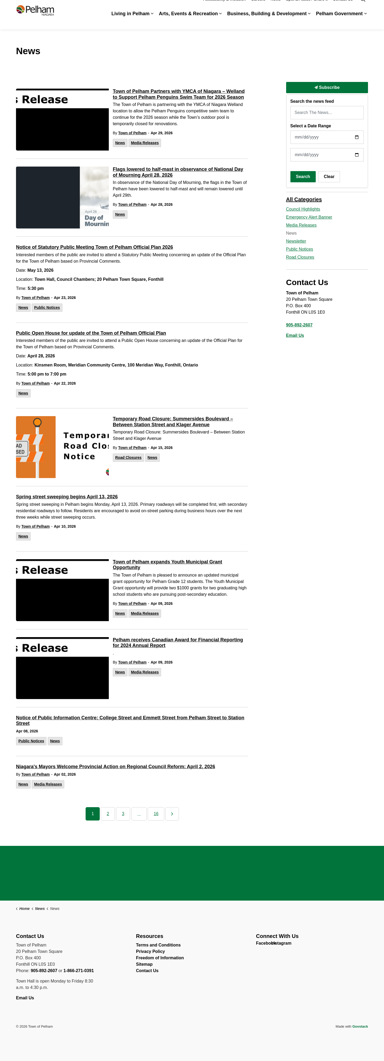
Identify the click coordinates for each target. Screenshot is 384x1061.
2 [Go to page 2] (108, 813)
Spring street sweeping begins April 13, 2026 (67, 496)
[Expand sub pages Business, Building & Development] (309, 22)
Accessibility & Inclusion (224, 7)
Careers (258, 7)
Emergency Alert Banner (309, 217)
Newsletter (296, 241)
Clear (329, 176)
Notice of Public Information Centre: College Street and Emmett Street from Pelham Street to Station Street (130, 720)
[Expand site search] (362, 7)
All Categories (304, 199)
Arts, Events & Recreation (188, 22)
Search (303, 176)
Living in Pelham (130, 22)
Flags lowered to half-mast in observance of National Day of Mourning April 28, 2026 (178, 172)
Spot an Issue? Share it (306, 7)
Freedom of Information (160, 958)
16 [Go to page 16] (156, 813)
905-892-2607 (299, 325)
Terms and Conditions (158, 945)
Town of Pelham (132, 133)
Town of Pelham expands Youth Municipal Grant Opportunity (167, 564)
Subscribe (327, 87)
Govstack (360, 1026)
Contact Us (343, 7)
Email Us (295, 335)
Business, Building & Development (267, 22)
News (276, 7)
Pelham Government (339, 22)
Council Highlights (303, 209)
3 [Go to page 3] (123, 813)
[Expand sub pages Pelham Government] (365, 22)
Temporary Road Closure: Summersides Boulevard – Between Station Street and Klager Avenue (173, 421)
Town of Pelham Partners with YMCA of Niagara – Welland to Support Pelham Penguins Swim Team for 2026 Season (179, 94)
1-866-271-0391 (78, 970)
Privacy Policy (150, 951)
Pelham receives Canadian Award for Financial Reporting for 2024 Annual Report (178, 642)
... (139, 814)
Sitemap (144, 964)
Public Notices (47, 307)
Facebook (260, 944)
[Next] (172, 814)
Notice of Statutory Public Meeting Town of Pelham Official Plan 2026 (94, 247)
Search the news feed (312, 101)
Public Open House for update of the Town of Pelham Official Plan (91, 333)
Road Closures (128, 457)
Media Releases (145, 143)
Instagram (275, 944)
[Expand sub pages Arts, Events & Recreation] (220, 22)
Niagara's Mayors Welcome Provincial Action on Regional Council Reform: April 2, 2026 (115, 766)
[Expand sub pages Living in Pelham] (152, 22)
